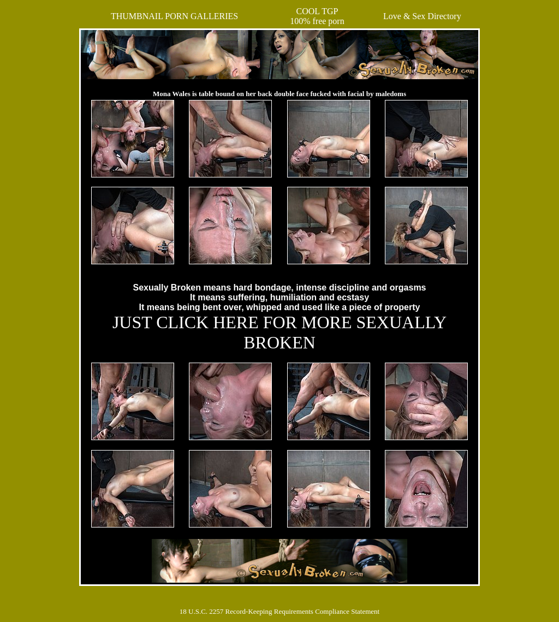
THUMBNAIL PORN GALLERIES (174, 16)
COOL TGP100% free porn (317, 16)
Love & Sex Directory (422, 16)
